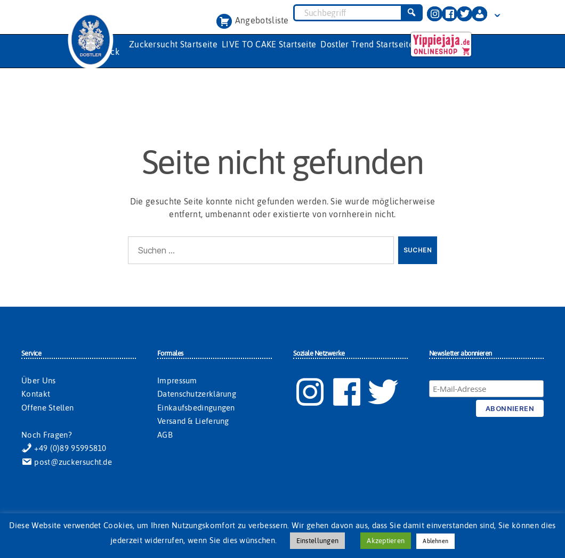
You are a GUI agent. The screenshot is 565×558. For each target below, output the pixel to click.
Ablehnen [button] (435, 541)
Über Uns (38, 380)
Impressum (177, 380)
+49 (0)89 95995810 (64, 448)
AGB (165, 434)
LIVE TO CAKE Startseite (269, 44)
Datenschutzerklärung (196, 393)
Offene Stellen (47, 407)
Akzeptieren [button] (386, 541)
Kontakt (35, 393)
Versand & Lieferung (193, 420)
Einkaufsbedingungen (196, 407)
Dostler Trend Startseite (367, 44)
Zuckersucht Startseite (173, 44)
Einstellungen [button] (317, 541)
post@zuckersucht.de (66, 461)
